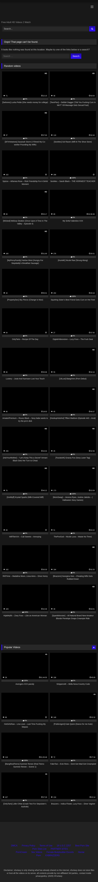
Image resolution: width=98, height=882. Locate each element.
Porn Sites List (39, 849)
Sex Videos (36, 852)
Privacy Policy (28, 845)
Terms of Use (46, 845)
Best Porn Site (82, 845)
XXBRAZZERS (52, 855)
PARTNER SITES (59, 849)
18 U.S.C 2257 (64, 845)
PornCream (21, 852)
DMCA (14, 845)
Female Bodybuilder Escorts (60, 852)
